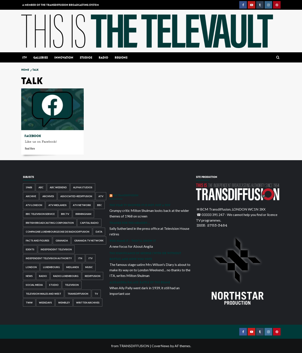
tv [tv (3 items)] (96, 293)
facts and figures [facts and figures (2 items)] (37, 240)
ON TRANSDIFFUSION (125, 195)
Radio (103, 57)
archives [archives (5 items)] (48, 196)
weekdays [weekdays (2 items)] (45, 302)
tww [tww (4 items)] (29, 302)
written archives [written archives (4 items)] (88, 302)
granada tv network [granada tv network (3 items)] (88, 240)
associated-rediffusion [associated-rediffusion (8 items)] (76, 196)
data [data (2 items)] (99, 231)
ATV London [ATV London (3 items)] (34, 205)
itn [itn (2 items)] (80, 258)
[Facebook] (52, 109)
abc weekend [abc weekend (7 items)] (58, 187)
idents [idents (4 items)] (30, 249)
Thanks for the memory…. (129, 223)
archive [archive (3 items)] (31, 196)
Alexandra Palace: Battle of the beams (139, 282)
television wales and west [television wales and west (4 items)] (43, 293)
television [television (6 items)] (72, 284)
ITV (24, 57)
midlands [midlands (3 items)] (72, 267)
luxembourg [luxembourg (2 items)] (51, 267)
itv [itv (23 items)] (90, 258)
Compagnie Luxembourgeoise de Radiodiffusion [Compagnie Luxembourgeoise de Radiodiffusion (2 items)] (57, 231)
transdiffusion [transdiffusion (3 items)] (77, 293)
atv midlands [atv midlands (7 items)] (57, 205)
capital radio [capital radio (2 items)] (89, 222)
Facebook (32, 136)
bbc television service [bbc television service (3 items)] (40, 213)
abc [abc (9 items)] (41, 187)
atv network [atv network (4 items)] (82, 205)
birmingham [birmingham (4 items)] (83, 213)
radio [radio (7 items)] (43, 276)
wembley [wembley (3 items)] (64, 302)
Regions (121, 57)
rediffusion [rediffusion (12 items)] (92, 276)
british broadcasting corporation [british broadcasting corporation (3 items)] (50, 222)
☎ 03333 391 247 (210, 214)
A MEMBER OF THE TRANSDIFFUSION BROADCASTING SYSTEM (60, 4)
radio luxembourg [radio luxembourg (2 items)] (66, 276)
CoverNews (160, 346)
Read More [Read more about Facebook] (30, 149)
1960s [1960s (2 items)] (29, 187)
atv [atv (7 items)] (100, 196)
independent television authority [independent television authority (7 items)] (49, 258)
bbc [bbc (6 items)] (99, 205)
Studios (86, 57)
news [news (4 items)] (29, 276)
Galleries (40, 57)
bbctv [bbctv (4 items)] (65, 213)
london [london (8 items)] (31, 267)
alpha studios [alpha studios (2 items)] (82, 187)
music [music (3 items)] (89, 267)
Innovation (63, 57)
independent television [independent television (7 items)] (56, 249)
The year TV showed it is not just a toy (139, 205)
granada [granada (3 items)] (62, 240)
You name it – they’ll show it (132, 241)
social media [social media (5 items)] (34, 284)
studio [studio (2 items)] (54, 284)
